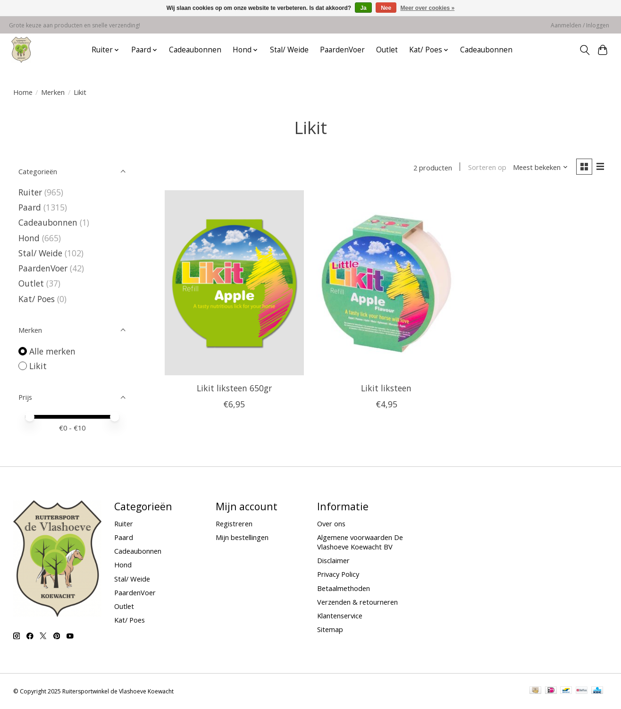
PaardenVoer (342, 50)
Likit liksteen (386, 388)
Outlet (387, 50)
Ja (363, 8)
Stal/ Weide (289, 50)
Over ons (331, 523)
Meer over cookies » (428, 8)
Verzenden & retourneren (357, 602)
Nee (386, 8)
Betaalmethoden (343, 588)
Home (23, 92)
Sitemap (330, 629)
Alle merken (52, 351)
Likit (38, 365)
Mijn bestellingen (242, 537)
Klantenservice (339, 615)
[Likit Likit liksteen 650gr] (234, 283)
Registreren (234, 523)
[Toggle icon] (584, 50)
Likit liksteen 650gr (234, 388)
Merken (53, 92)
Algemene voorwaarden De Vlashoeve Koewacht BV (360, 541)
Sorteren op (487, 167)
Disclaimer (333, 560)
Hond (29, 238)
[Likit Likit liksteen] (386, 283)
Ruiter (30, 192)
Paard (29, 207)
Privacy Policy (338, 574)
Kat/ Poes (36, 298)
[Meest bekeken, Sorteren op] (540, 167)
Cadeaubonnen (195, 50)
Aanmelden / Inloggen (580, 25)
